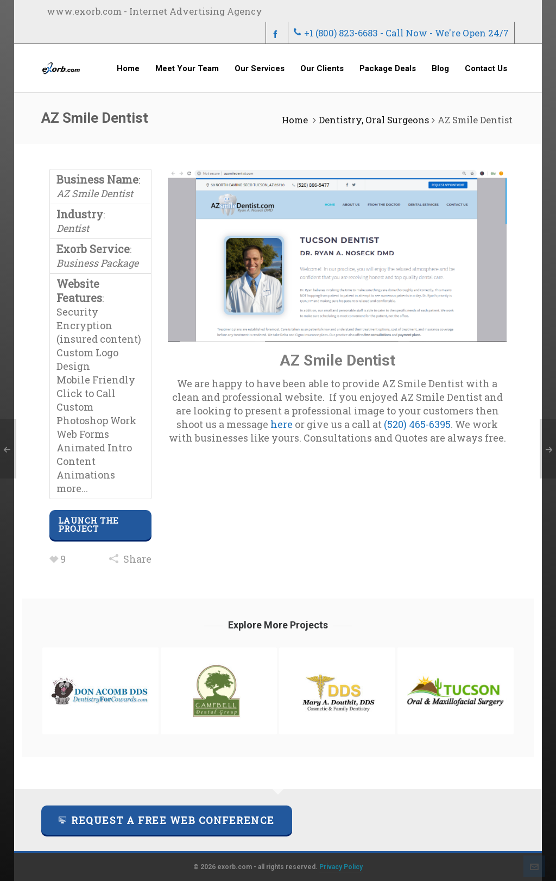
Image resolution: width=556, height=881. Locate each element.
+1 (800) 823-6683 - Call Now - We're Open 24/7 (401, 33)
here (281, 424)
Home (295, 120)
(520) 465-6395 (417, 424)
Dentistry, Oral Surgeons (374, 120)
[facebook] (276, 33)
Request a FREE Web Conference (167, 820)
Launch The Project (88, 524)
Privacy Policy (341, 867)
